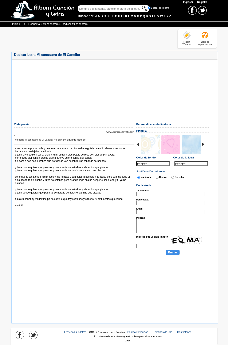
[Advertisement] (88, 38)
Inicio (15, 24)
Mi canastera (51, 24)
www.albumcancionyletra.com (120, 132)
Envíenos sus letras (75, 332)
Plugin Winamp (186, 43)
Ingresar (188, 2)
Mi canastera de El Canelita (39, 139)
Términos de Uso (162, 332)
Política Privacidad (137, 332)
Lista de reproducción (205, 43)
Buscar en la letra (160, 8)
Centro (162, 177)
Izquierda (146, 177)
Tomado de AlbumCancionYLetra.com (33, 202)
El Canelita (33, 24)
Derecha (179, 177)
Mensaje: (141, 217)
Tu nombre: (142, 190)
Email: (139, 208)
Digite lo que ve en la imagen (152, 236)
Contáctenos (184, 332)
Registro (202, 2)
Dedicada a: (142, 199)
